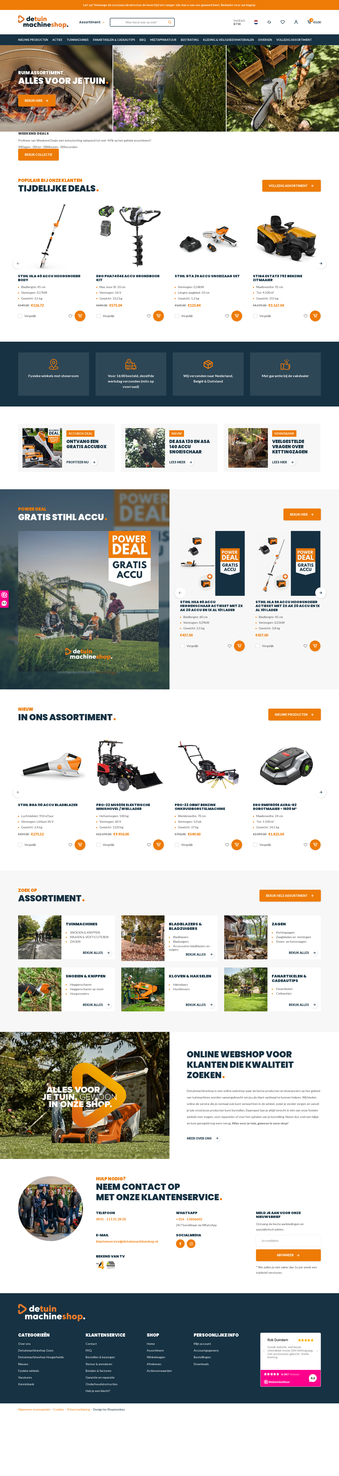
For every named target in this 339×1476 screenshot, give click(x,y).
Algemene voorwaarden (34, 1409)
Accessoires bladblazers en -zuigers (190, 947)
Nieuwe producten (294, 714)
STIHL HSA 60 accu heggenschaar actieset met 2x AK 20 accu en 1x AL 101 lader (211, 605)
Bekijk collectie (38, 154)
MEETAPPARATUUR (163, 39)
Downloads (201, 1364)
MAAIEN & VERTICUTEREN (89, 937)
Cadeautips (284, 993)
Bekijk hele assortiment (290, 895)
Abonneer (288, 1255)
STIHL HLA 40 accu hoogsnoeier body (49, 278)
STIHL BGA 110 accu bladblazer (48, 804)
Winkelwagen (156, 1357)
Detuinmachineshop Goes (35, 1350)
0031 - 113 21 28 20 (111, 1219)
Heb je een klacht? (98, 1391)
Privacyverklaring (78, 1409)
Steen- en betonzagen (291, 941)
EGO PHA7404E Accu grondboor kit (128, 278)
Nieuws (23, 1364)
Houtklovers (181, 989)
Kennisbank (26, 1384)
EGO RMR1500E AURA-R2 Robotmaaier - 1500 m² (275, 806)
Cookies (58, 1409)
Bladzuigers (181, 941)
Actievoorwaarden (159, 1370)
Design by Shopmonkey (109, 1409)
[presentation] (18, 263)
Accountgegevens (206, 1350)
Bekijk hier (37, 100)
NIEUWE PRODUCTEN (33, 39)
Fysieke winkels (28, 1370)
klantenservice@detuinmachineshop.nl (127, 1241)
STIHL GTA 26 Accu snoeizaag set (207, 276)
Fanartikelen (284, 989)
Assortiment (92, 22)
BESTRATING (190, 39)
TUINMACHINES (78, 39)
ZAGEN (75, 941)
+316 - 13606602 (189, 1219)
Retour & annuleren (99, 1364)
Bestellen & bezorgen (100, 1357)
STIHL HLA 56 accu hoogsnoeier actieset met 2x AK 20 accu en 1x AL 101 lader (288, 605)
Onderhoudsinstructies (102, 1384)
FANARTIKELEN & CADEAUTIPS (114, 39)
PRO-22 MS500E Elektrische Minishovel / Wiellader (123, 806)
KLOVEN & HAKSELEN (190, 976)
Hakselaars (180, 984)
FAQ (89, 1350)
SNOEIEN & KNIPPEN (85, 932)
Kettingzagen (285, 932)
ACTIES (57, 39)
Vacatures (25, 1377)
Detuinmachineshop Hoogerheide (41, 1357)
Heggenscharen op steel (86, 989)
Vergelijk (30, 316)
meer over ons (203, 1138)
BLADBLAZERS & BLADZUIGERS (185, 926)
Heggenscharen (81, 984)
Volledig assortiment (291, 185)
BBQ (142, 39)
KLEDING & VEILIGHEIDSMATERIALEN (228, 39)
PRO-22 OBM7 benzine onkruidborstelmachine (200, 806)
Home (151, 1343)
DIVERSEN (265, 39)
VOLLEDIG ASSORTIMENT (294, 39)
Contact (91, 1343)
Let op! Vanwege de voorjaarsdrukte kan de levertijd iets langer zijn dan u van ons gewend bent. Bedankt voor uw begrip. (169, 5)
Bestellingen (202, 1357)
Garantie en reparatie (100, 1377)
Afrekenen (154, 1364)
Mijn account (202, 1343)
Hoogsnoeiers (79, 993)
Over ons (24, 1343)
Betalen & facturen (98, 1370)
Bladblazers (181, 937)
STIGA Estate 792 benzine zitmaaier (277, 278)
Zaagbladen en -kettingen (293, 937)
